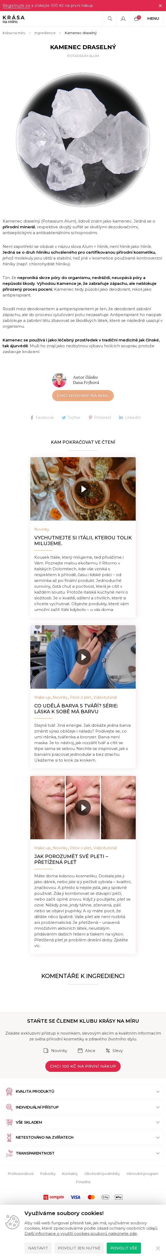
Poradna (83, 1182)
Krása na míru (14, 33)
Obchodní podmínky (102, 1173)
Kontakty (70, 1173)
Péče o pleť (80, 697)
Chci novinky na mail (83, 395)
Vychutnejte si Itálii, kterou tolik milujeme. (83, 540)
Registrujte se (16, 5)
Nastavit (38, 1248)
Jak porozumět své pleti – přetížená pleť (71, 859)
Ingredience (45, 33)
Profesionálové (21, 1173)
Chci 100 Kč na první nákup (83, 1066)
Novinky (41, 529)
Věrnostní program (142, 1173)
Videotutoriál (105, 697)
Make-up (42, 697)
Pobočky (48, 1173)
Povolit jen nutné (79, 1248)
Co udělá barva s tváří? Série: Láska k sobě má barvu (76, 709)
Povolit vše (123, 1248)
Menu (153, 18)
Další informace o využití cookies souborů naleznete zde (81, 1233)
